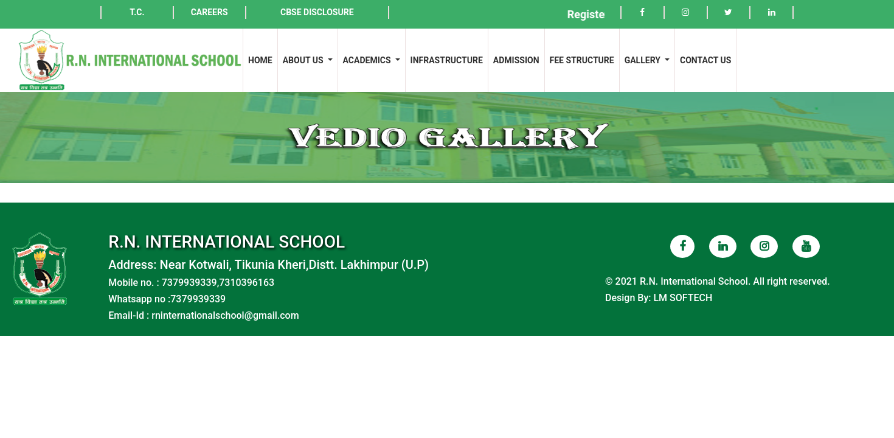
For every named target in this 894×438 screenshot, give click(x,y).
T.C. (137, 12)
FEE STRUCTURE (582, 60)
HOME (262, 59)
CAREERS (209, 12)
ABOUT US (304, 60)
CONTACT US (705, 60)
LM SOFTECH (682, 298)
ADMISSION (516, 60)
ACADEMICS (368, 60)
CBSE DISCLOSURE (317, 12)
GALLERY (644, 60)
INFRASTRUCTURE (447, 60)
